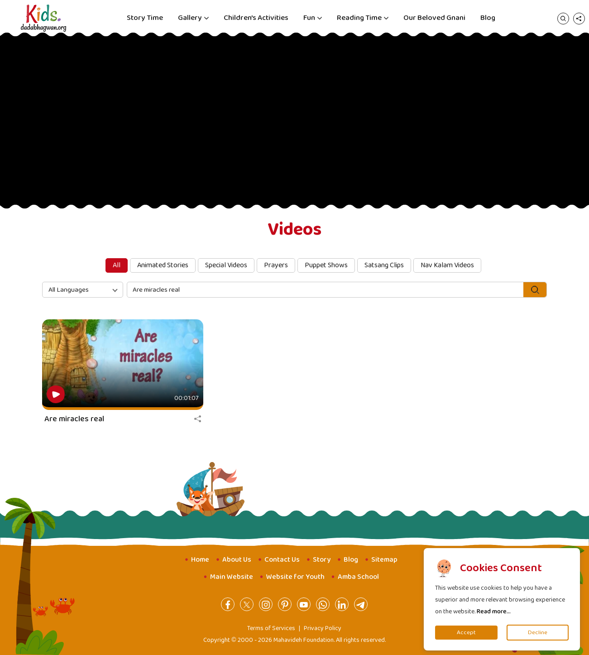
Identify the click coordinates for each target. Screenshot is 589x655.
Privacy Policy (322, 628)
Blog (487, 18)
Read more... (494, 611)
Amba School (358, 577)
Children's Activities (256, 18)
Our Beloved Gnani (434, 18)
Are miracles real (74, 419)
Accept (466, 632)
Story (321, 559)
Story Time (145, 18)
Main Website (231, 577)
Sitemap (384, 559)
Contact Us (282, 559)
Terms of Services (271, 628)
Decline (537, 632)
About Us (236, 559)
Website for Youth (295, 577)
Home (200, 559)
